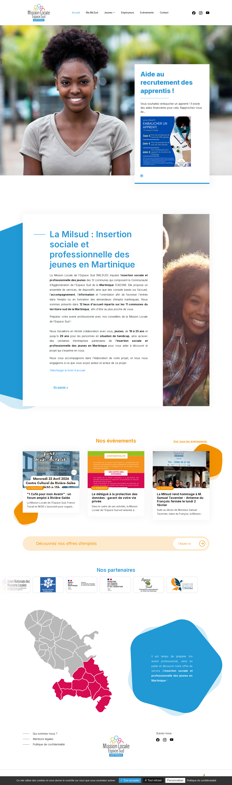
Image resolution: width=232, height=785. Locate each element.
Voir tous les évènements (190, 441)
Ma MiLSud (92, 12)
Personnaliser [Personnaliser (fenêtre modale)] (175, 780)
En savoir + (82, 357)
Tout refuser (153, 780)
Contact (164, 12)
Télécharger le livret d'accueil (86, 347)
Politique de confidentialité (49, 744)
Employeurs (127, 12)
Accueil (76, 12)
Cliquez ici (191, 544)
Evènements (147, 12)
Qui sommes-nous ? (45, 733)
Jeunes (109, 12)
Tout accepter (129, 780)
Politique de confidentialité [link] (201, 780)
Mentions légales (43, 739)
